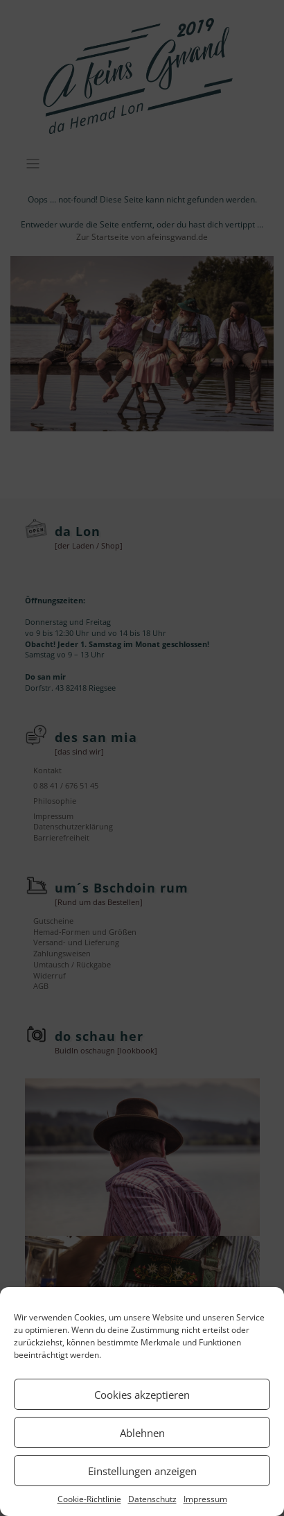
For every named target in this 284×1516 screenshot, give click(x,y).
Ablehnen (142, 1433)
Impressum (205, 1499)
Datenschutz (152, 1499)
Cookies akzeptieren (142, 1395)
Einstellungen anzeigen (142, 1471)
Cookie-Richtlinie (89, 1499)
